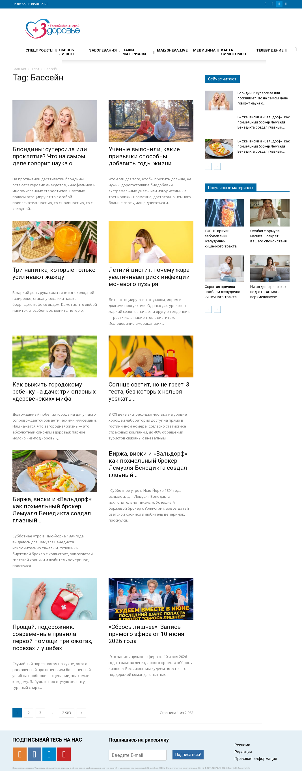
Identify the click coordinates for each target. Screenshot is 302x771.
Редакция (243, 751)
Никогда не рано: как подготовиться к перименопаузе (268, 292)
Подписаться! (188, 754)
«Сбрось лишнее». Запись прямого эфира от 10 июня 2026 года (146, 633)
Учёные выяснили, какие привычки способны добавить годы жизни (144, 156)
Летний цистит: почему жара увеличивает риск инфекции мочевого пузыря (149, 276)
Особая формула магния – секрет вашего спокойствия (268, 236)
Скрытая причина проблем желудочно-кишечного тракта (223, 292)
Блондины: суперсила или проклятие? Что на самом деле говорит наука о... (49, 156)
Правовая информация (255, 758)
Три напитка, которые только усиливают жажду (54, 273)
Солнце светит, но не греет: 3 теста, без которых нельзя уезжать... (149, 391)
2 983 (66, 712)
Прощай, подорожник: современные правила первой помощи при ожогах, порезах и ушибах (52, 637)
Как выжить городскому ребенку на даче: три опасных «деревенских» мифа (54, 391)
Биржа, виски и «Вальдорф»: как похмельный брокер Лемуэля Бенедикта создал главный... (52, 510)
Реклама (242, 745)
